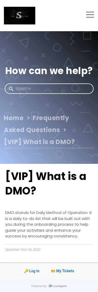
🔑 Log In (31, 271)
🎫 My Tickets (62, 271)
